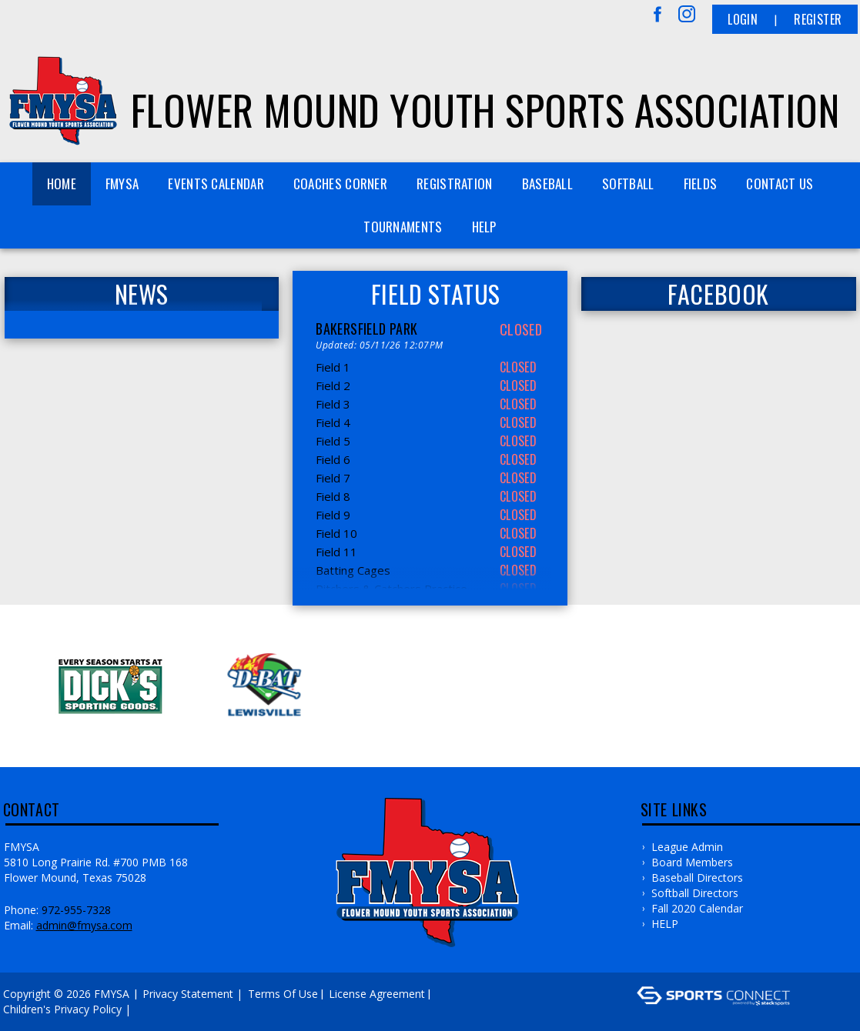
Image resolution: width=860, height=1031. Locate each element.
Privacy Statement (187, 993)
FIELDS (701, 183)
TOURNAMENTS (402, 226)
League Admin (687, 846)
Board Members (692, 862)
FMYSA (122, 183)
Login (743, 19)
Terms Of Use (283, 993)
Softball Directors (694, 893)
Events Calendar (216, 183)
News (142, 294)
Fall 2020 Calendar (697, 908)
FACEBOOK (718, 294)
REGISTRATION (455, 183)
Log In (156, 1009)
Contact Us (779, 183)
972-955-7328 (76, 910)
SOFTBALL (628, 183)
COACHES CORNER (340, 183)
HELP (484, 226)
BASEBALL (547, 183)
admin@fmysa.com (84, 925)
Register (818, 19)
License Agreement (377, 993)
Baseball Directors (697, 877)
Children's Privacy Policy (62, 1009)
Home (61, 183)
